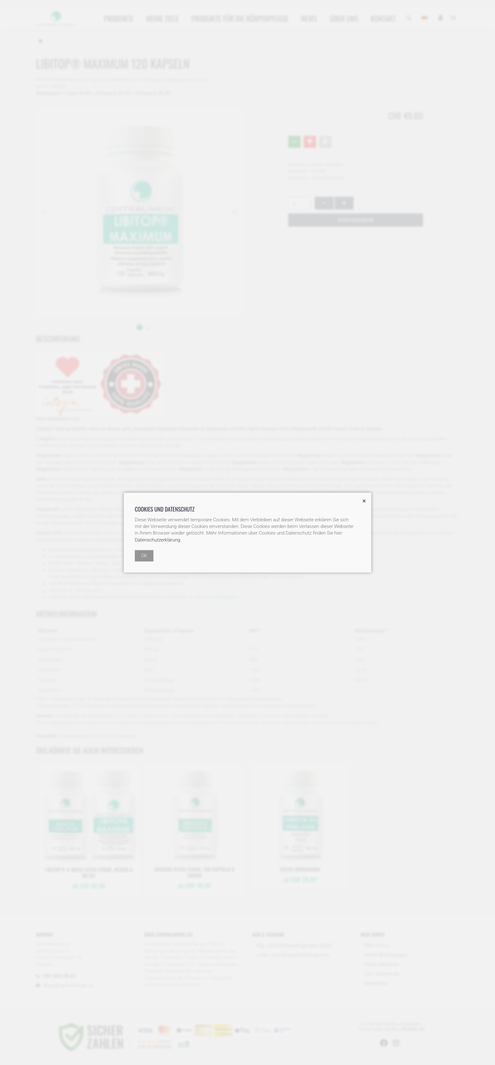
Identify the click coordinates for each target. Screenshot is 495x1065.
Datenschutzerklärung (157, 540)
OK (144, 556)
